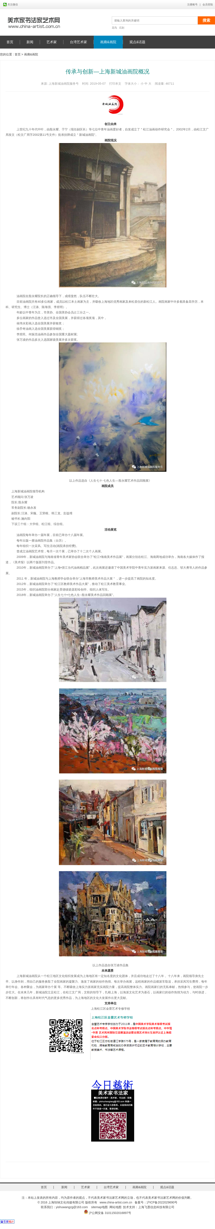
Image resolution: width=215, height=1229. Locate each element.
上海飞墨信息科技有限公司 (156, 1207)
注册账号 (192, 4)
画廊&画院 (108, 42)
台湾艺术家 (78, 42)
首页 (9, 42)
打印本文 (115, 83)
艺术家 (51, 42)
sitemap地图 (99, 1207)
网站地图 (115, 1207)
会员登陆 (208, 4)
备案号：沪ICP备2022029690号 (156, 1202)
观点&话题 (137, 42)
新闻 (29, 42)
